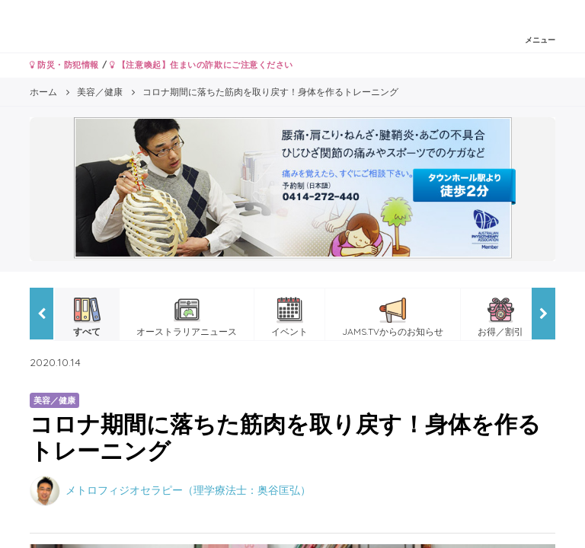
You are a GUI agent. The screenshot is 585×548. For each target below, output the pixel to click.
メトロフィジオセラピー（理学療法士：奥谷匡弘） (188, 489)
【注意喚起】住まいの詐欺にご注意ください (201, 64)
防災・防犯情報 (64, 64)
